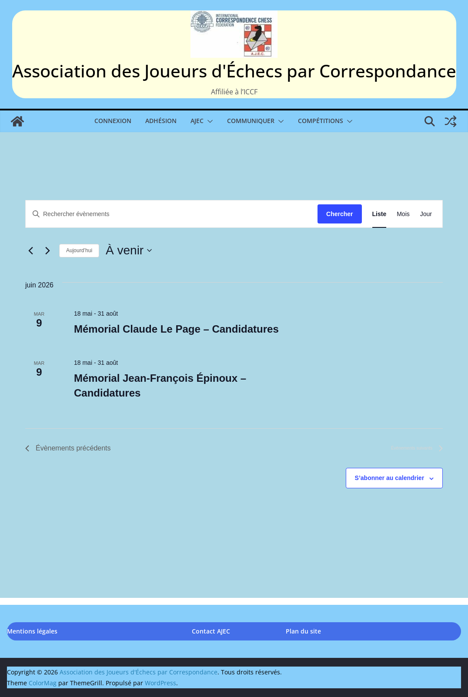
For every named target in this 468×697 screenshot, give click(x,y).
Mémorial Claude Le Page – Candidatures (176, 329)
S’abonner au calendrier (390, 477)
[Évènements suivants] (47, 250)
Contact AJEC (211, 631)
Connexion (112, 121)
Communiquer (250, 121)
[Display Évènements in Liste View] (379, 214)
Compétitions (320, 121)
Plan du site (303, 631)
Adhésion (161, 121)
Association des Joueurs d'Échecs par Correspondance (234, 71)
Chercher (339, 213)
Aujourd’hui (79, 250)
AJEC (197, 121)
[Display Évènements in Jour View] (426, 214)
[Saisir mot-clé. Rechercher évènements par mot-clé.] (172, 214)
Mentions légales (32, 631)
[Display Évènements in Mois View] (403, 214)
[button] (208, 121)
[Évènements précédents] (30, 250)
